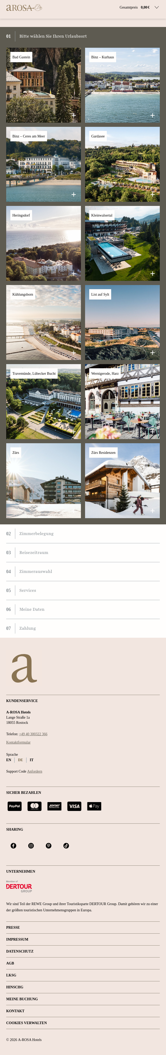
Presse (13, 927)
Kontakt (15, 1011)
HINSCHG (14, 987)
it (32, 760)
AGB (10, 963)
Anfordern (34, 771)
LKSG (11, 975)
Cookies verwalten (26, 1023)
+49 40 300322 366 (33, 734)
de (20, 760)
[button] (43, 85)
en (8, 760)
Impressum (17, 939)
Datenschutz (20, 951)
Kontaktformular (18, 742)
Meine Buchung (22, 999)
